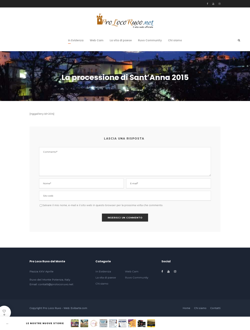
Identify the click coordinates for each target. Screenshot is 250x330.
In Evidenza (76, 40)
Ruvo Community (150, 40)
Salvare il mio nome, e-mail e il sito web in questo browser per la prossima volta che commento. (103, 205)
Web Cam (96, 40)
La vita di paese (121, 40)
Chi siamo (175, 40)
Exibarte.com (79, 308)
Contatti (215, 308)
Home (186, 308)
